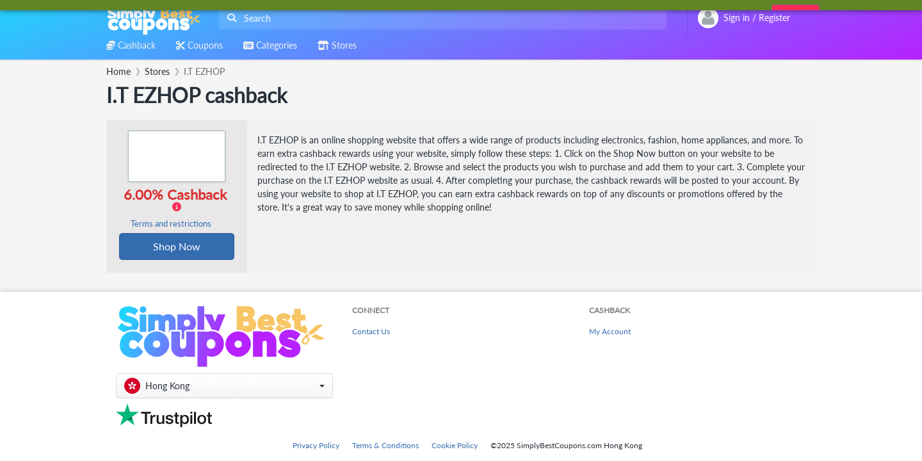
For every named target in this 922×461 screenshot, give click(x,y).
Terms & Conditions (385, 445)
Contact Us (371, 331)
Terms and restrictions (171, 224)
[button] (224, 385)
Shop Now (176, 246)
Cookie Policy (455, 445)
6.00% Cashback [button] (174, 207)
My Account (610, 331)
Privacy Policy (316, 445)
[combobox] (440, 18)
